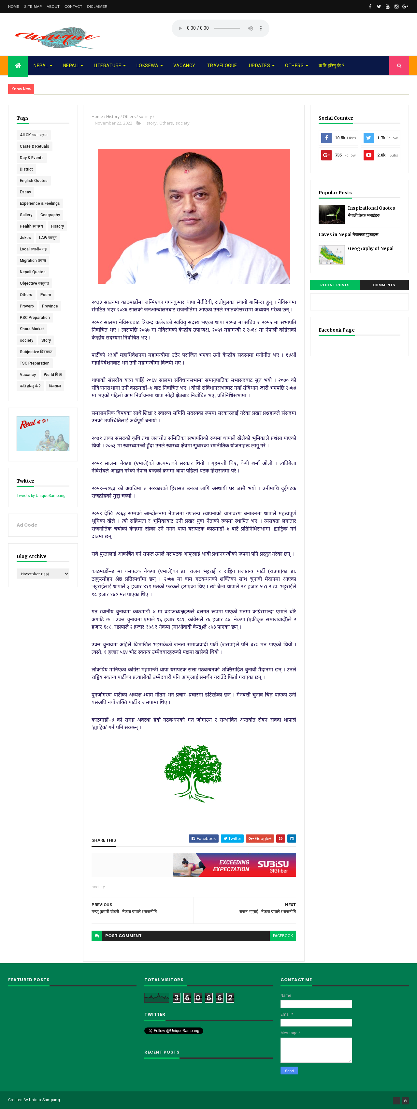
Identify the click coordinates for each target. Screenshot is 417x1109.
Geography (50, 215)
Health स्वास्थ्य (31, 226)
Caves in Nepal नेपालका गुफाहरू (348, 234)
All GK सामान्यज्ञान (34, 135)
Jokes (25, 237)
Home (13, 6)
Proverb (27, 306)
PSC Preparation (35, 317)
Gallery (26, 215)
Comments (384, 285)
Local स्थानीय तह (33, 249)
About (53, 6)
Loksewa (148, 65)
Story (46, 340)
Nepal (41, 65)
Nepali (71, 65)
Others (294, 65)
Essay (25, 192)
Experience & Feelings (40, 203)
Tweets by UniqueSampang (41, 495)
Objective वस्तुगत (34, 283)
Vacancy (184, 65)
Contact (73, 6)
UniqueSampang (44, 1100)
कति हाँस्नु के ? (331, 65)
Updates (259, 65)
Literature (108, 65)
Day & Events (32, 158)
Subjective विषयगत (36, 352)
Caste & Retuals (34, 146)
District (26, 169)
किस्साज (55, 386)
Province (50, 306)
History (57, 226)
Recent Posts (335, 285)
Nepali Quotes (33, 272)
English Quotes (34, 180)
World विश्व (53, 374)
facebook (283, 936)
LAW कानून (48, 237)
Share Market (32, 329)
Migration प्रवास (33, 260)
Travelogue (222, 65)
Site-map (33, 6)
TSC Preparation (35, 363)
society (26, 340)
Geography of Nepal (371, 248)
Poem (45, 294)
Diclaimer (97, 6)
